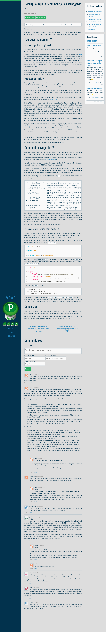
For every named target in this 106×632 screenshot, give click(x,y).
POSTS (10, 328)
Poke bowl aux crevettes (94, 88)
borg (80, 55)
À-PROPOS (10, 336)
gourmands (92, 40)
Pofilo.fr (10, 297)
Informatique (29, 18)
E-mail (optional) (50, 369)
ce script (47, 160)
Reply (30, 396)
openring (101, 101)
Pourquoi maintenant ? (95, 12)
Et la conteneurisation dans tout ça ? (95, 25)
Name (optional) (29, 369)
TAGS (11, 332)
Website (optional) (29, 375)
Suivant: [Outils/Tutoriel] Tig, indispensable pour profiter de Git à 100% (67, 342)
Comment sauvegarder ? (95, 22)
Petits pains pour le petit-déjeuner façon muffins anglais (95, 63)
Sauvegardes (40, 18)
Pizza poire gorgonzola (94, 45)
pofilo (36, 472)
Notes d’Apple (54, 100)
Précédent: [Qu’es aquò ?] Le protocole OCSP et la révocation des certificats (38, 342)
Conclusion (91, 29)
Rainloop (27, 126)
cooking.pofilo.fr (94, 55)
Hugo (72, 630)
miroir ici (53, 160)
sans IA (52, 630)
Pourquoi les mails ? (95, 19)
